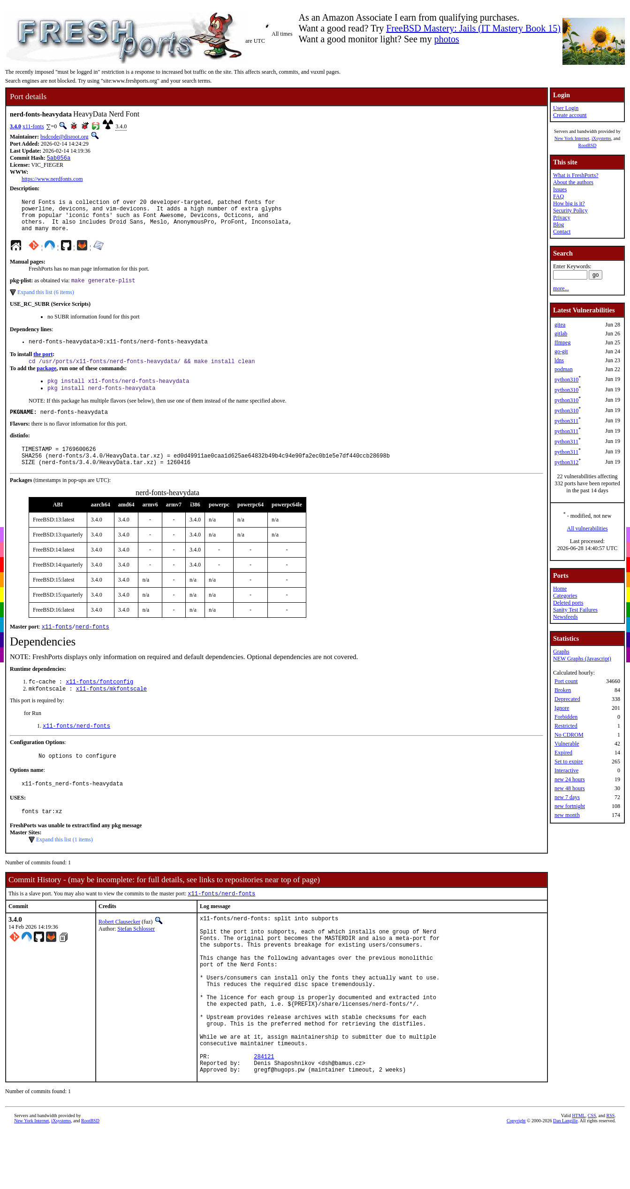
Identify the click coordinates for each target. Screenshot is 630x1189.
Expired (563, 752)
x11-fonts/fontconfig (99, 702)
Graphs (561, 651)
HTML (578, 1177)
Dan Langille (565, 1182)
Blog (558, 224)
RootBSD (587, 145)
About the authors (573, 182)
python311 (566, 421)
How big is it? (569, 203)
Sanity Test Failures (575, 609)
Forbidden (565, 717)
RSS (610, 1177)
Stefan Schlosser (136, 956)
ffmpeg (562, 342)
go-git (561, 351)
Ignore (561, 708)
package (46, 379)
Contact (561, 231)
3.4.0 (15, 126)
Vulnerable (566, 743)
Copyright (516, 1182)
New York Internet (571, 138)
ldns (559, 360)
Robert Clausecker (119, 949)
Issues (560, 189)
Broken (562, 690)
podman (563, 369)
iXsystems (601, 138)
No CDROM (569, 734)
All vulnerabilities (587, 528)
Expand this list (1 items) (64, 866)
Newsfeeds (565, 617)
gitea (559, 324)
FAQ (558, 196)
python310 (566, 379)
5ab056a (58, 159)
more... (561, 288)
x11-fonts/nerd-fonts (76, 748)
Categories (565, 595)
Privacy (561, 217)
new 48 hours (569, 788)
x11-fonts (33, 126)
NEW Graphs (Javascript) (582, 658)
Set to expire (568, 761)
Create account (570, 115)
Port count (566, 681)
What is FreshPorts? (576, 175)
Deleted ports (568, 602)
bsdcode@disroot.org (64, 136)
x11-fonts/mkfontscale (111, 710)
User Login (565, 108)
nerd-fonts (92, 646)
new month (567, 815)
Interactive (566, 770)
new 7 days (567, 797)
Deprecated (567, 699)
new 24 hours (569, 779)
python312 (566, 462)
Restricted (565, 726)
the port (43, 364)
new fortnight (569, 806)
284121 (264, 1115)
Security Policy (570, 210)
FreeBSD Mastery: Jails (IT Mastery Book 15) (473, 28)
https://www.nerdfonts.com (52, 180)
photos (446, 39)
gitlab (560, 333)
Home (560, 588)
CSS (592, 1177)
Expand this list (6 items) (45, 301)
